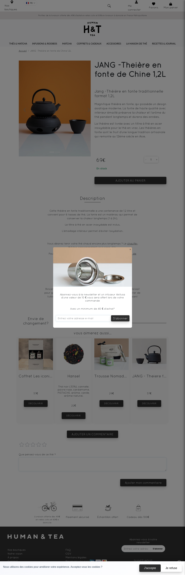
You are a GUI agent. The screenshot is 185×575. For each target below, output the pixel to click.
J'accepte (150, 568)
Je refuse (171, 568)
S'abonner (120, 318)
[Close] (130, 249)
